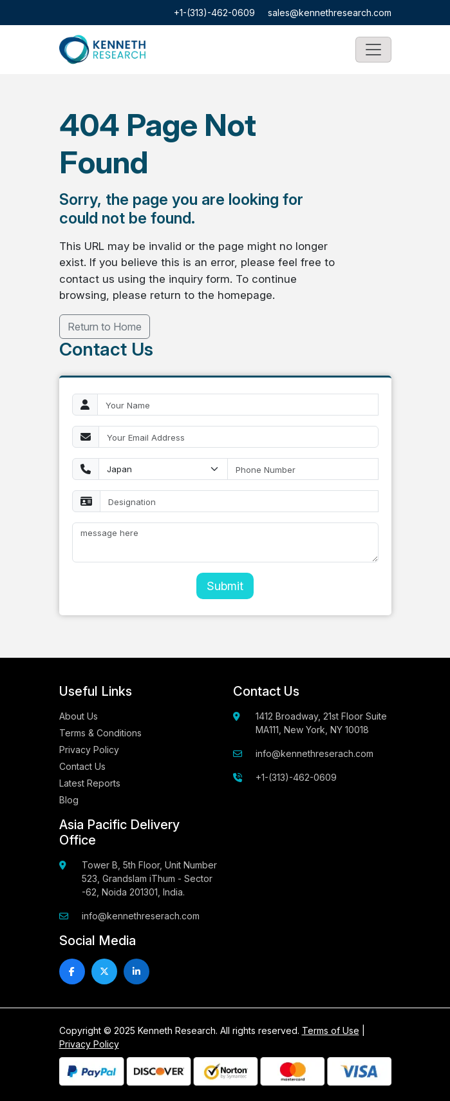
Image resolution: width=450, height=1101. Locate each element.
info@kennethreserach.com (314, 753)
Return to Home (105, 326)
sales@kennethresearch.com (329, 12)
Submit (225, 586)
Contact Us (82, 766)
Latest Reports (89, 783)
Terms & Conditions (100, 732)
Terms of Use (330, 1030)
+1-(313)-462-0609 (214, 12)
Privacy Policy (89, 749)
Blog (69, 799)
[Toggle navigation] (373, 49)
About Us (78, 716)
